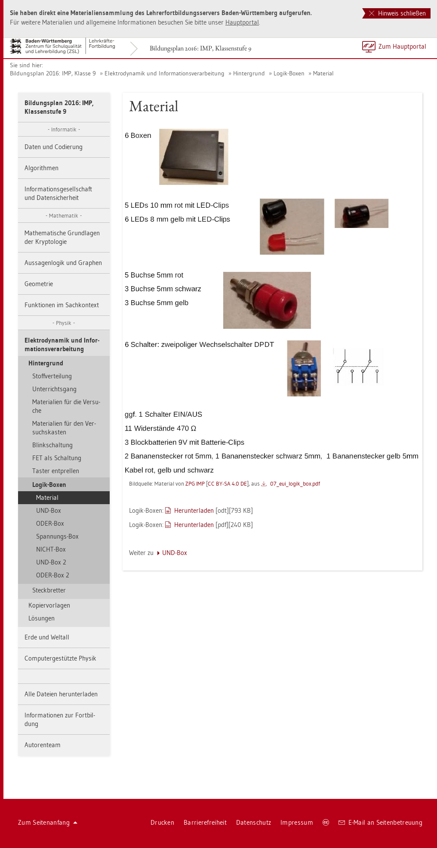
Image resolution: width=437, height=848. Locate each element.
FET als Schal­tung (56, 458)
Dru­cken (162, 822)
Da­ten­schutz (253, 822)
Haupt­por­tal (242, 22)
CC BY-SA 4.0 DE (227, 483)
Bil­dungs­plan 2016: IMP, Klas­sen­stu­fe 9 (200, 48)
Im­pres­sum (296, 822)
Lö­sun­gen (41, 618)
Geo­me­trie (39, 284)
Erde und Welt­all (47, 637)
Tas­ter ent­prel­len (55, 471)
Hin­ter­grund (249, 73)
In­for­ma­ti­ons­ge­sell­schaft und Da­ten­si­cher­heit (58, 193)
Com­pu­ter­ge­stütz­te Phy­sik (60, 658)
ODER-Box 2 (52, 575)
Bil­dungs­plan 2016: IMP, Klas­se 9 (53, 73)
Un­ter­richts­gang (54, 389)
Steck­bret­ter (49, 590)
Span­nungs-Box (57, 536)
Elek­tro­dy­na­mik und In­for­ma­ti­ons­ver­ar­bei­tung (165, 73)
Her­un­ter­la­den (194, 510)
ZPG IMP (195, 483)
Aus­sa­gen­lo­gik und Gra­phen (63, 263)
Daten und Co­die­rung (54, 147)
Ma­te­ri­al (323, 73)
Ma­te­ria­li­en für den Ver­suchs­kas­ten (64, 427)
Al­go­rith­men (41, 168)
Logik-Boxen (289, 73)
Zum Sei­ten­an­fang (47, 822)
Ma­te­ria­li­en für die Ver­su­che (66, 406)
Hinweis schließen (397, 13)
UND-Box (48, 510)
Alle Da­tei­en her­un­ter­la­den (61, 694)
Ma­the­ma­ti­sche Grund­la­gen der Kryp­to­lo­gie (62, 237)
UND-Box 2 (51, 562)
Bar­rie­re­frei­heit (205, 822)
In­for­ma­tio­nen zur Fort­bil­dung (60, 719)
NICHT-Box (51, 549)
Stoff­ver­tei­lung (52, 376)
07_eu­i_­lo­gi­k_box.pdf (295, 483)
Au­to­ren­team (43, 745)
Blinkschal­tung (52, 445)
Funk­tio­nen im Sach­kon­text (62, 305)
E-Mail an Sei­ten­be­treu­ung (380, 822)
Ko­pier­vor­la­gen (49, 605)
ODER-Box (50, 523)
